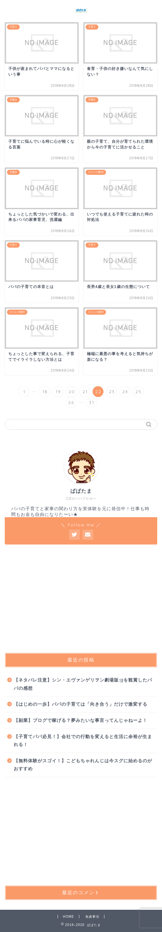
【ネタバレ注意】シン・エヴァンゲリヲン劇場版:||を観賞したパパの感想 (83, 684)
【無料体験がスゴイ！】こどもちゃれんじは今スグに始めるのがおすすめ (83, 764)
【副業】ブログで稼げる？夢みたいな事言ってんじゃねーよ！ (80, 720)
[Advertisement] (81, 598)
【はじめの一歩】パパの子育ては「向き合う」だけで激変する (80, 704)
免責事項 (92, 916)
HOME (68, 916)
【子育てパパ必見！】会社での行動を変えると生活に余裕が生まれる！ (83, 740)
